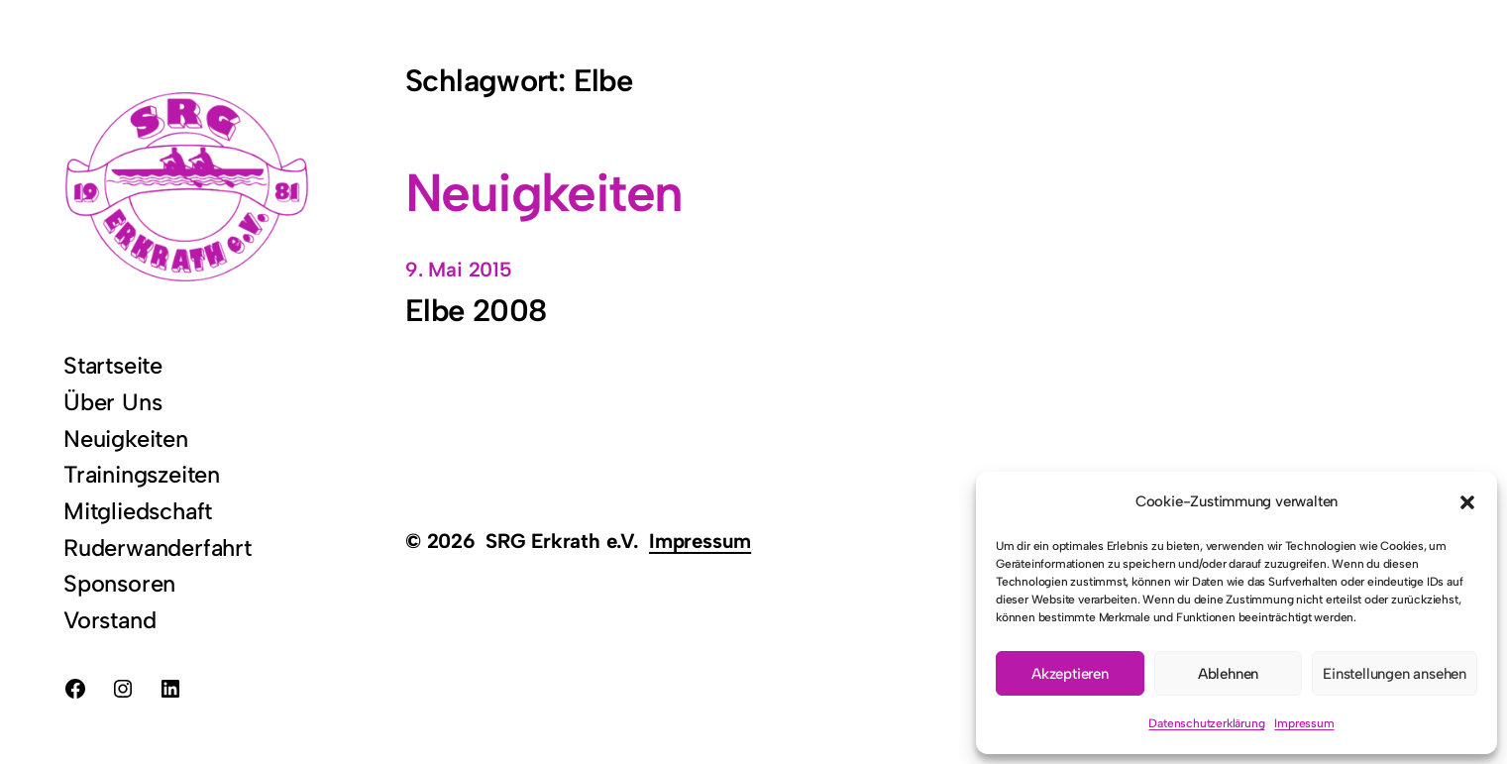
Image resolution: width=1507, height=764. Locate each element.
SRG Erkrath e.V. (562, 540)
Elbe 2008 (475, 311)
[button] (1467, 502)
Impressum (1304, 723)
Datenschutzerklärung (1206, 723)
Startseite (112, 366)
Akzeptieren (1070, 674)
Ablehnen (1228, 674)
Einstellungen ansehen (1394, 674)
